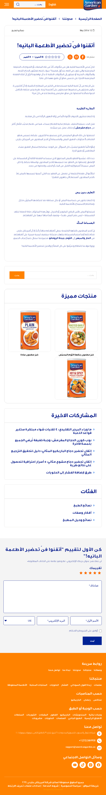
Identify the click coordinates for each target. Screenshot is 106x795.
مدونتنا (67, 19)
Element (58, 789)
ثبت (92, 641)
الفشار (64, 685)
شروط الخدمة (51, 786)
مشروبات (37, 718)
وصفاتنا (98, 670)
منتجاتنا (87, 670)
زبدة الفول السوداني (81, 685)
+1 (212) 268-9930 (87, 740)
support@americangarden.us (80, 747)
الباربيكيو (76, 700)
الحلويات (54, 685)
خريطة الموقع (91, 786)
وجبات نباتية (95, 715)
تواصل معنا (54, 670)
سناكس (97, 700)
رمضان (87, 700)
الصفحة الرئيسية (90, 19)
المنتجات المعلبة (38, 685)
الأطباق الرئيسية (93, 718)
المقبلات (43, 715)
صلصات (98, 685)
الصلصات (61, 718)
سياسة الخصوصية (71, 786)
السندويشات (79, 715)
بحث (16, 275)
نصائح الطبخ (82, 505)
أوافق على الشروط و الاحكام (85, 630)
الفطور (54, 715)
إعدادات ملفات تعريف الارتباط (24, 786)
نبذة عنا (66, 670)
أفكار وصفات (82, 512)
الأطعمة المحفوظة (17, 685)
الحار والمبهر (83, 238)
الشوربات (31, 715)
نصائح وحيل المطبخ (77, 520)
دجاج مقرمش (83, 127)
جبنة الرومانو (56, 238)
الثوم (69, 238)
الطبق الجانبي (75, 718)
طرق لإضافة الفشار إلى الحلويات (68, 472)
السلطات (19, 715)
